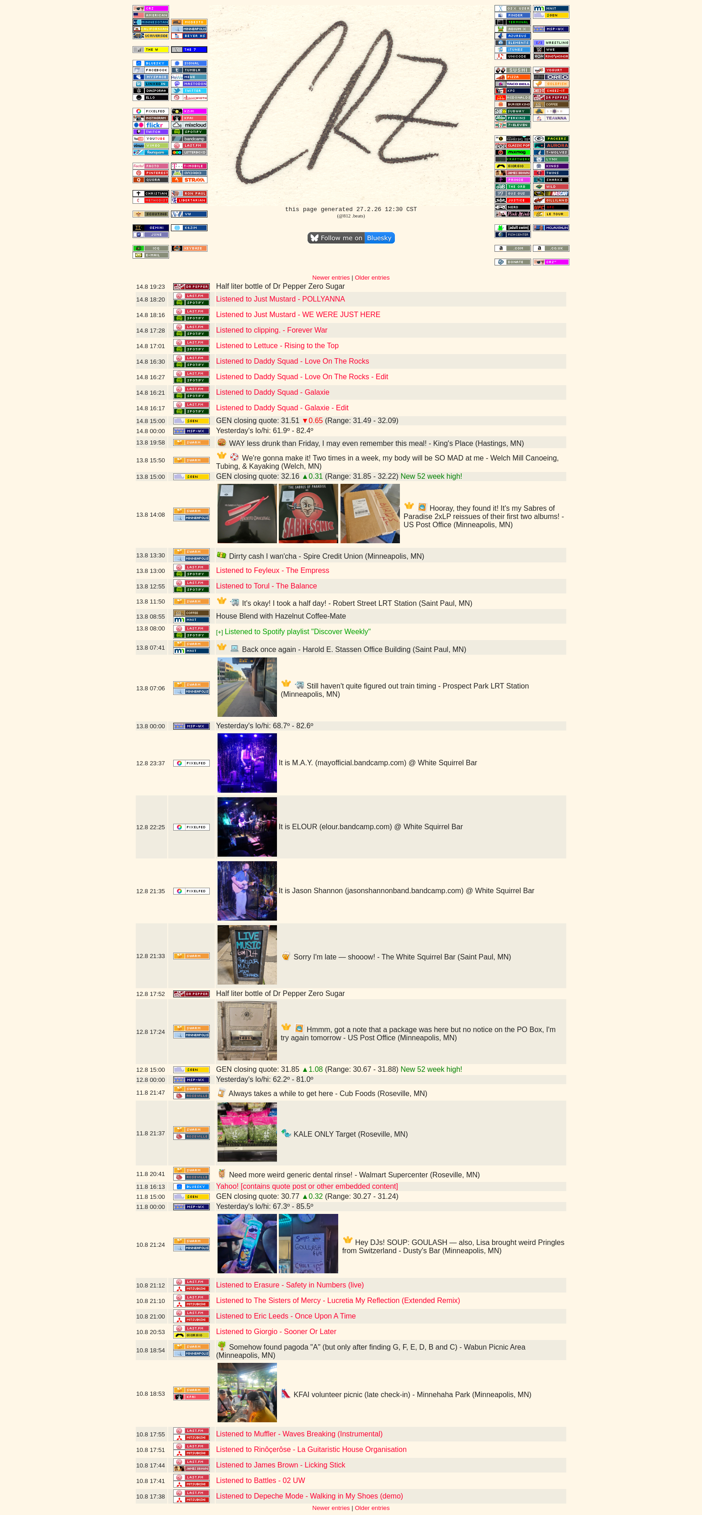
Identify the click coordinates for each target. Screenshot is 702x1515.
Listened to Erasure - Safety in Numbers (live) (290, 1285)
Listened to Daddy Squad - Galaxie (273, 392)
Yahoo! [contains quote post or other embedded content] (307, 1186)
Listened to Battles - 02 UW (260, 1480)
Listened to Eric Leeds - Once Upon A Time (286, 1316)
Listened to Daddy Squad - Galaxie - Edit (282, 408)
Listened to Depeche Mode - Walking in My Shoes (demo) (309, 1496)
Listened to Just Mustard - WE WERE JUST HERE (298, 314)
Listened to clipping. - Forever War (272, 330)
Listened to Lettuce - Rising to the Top (277, 346)
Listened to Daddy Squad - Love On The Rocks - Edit (302, 377)
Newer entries (331, 277)
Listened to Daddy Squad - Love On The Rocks (292, 361)
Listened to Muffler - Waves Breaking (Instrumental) (299, 1434)
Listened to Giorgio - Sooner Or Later (276, 1331)
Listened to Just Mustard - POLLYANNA (280, 299)
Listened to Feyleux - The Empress (273, 570)
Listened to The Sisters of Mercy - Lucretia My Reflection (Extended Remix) (338, 1300)
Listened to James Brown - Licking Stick (281, 1465)
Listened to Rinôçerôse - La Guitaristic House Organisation (311, 1449)
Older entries (372, 277)
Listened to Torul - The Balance (266, 586)
